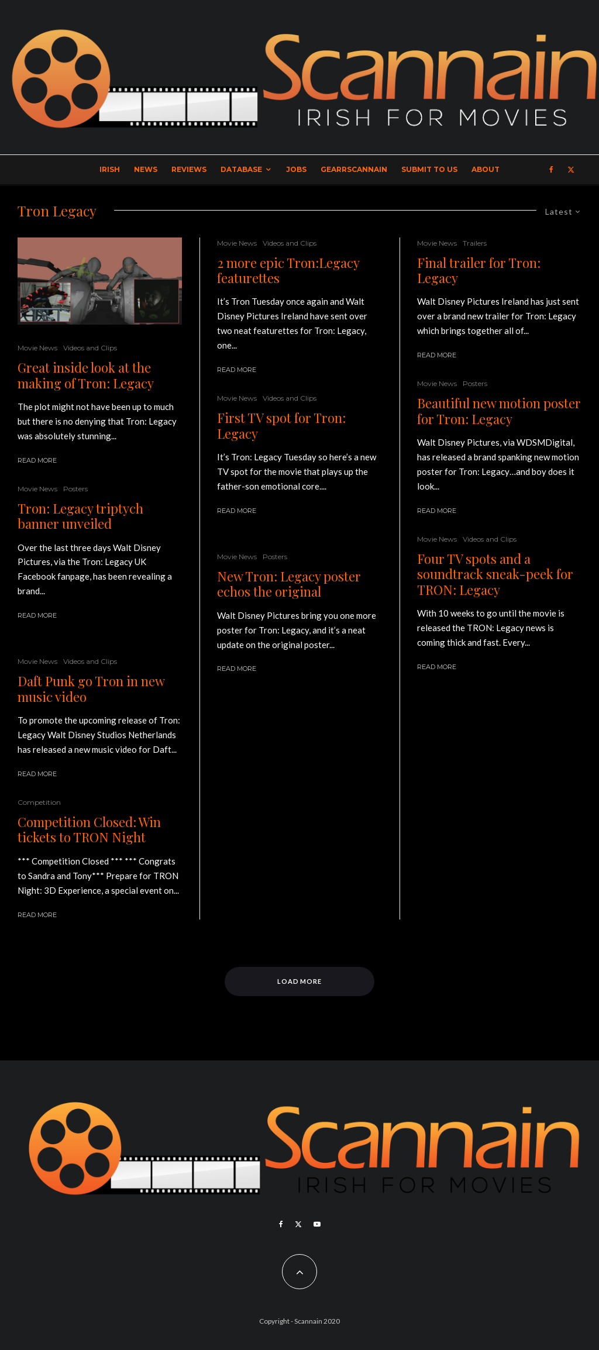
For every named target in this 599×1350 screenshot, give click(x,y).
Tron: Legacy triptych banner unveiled (80, 516)
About (485, 169)
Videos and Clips (90, 347)
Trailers (475, 243)
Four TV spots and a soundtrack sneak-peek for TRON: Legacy (495, 574)
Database (241, 169)
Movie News (37, 347)
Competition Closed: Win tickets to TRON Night (89, 829)
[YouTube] (317, 1224)
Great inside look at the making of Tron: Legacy (86, 375)
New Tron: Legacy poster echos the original (289, 584)
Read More (37, 460)
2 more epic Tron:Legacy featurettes (288, 270)
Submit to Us (429, 169)
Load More (299, 981)
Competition (39, 802)
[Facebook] (551, 169)
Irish (109, 169)
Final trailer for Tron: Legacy (479, 270)
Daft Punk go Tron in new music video (91, 688)
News (145, 169)
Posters (75, 488)
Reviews (188, 169)
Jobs (296, 169)
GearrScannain (354, 169)
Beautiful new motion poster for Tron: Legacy (499, 410)
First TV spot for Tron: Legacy (281, 425)
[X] (570, 169)
